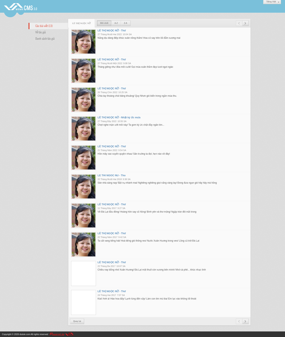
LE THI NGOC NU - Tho (112, 175)
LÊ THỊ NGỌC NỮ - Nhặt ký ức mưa (119, 117)
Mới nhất (104, 23)
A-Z (116, 23)
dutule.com (25, 334)
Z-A (125, 23)
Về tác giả (40, 32)
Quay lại (77, 321)
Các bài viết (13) (44, 25)
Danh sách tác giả (45, 38)
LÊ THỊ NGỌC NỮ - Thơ (112, 30)
